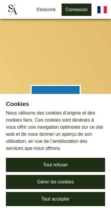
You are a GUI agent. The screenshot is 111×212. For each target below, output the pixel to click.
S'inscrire (46, 9)
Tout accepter (55, 198)
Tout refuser (55, 164)
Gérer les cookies (55, 181)
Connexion (76, 9)
